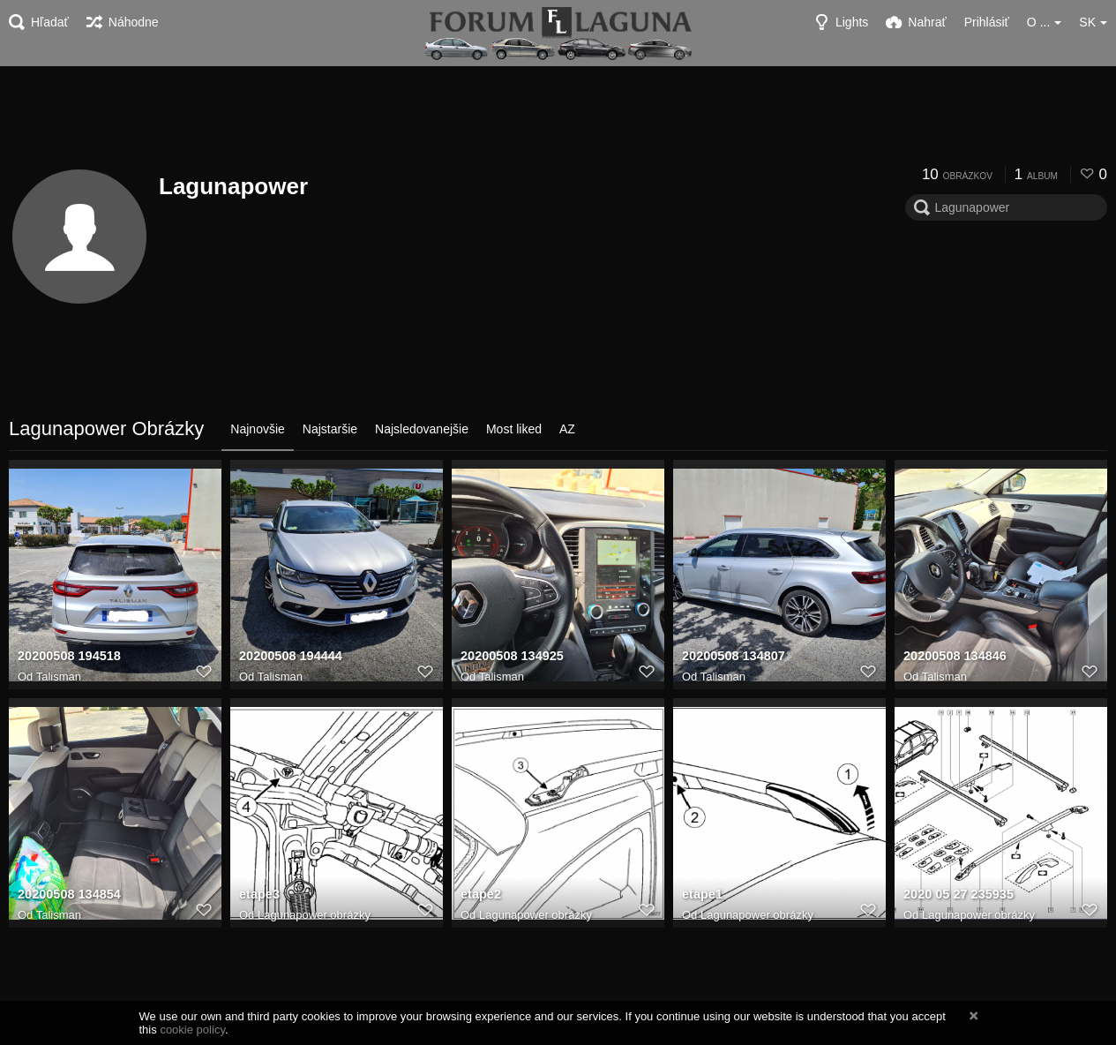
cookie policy (192, 1029)
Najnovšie (257, 429)
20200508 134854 (67, 896)
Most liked (514, 429)
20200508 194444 (289, 657)
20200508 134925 (510, 657)
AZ (567, 429)
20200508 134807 (732, 657)
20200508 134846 (953, 657)
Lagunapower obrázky (314, 914)
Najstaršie (330, 429)
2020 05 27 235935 (956, 896)
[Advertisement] (558, 114)
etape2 (480, 896)
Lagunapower (233, 186)
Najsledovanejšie (421, 429)
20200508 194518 (67, 657)
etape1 (702, 896)
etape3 (259, 896)
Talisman (58, 676)
